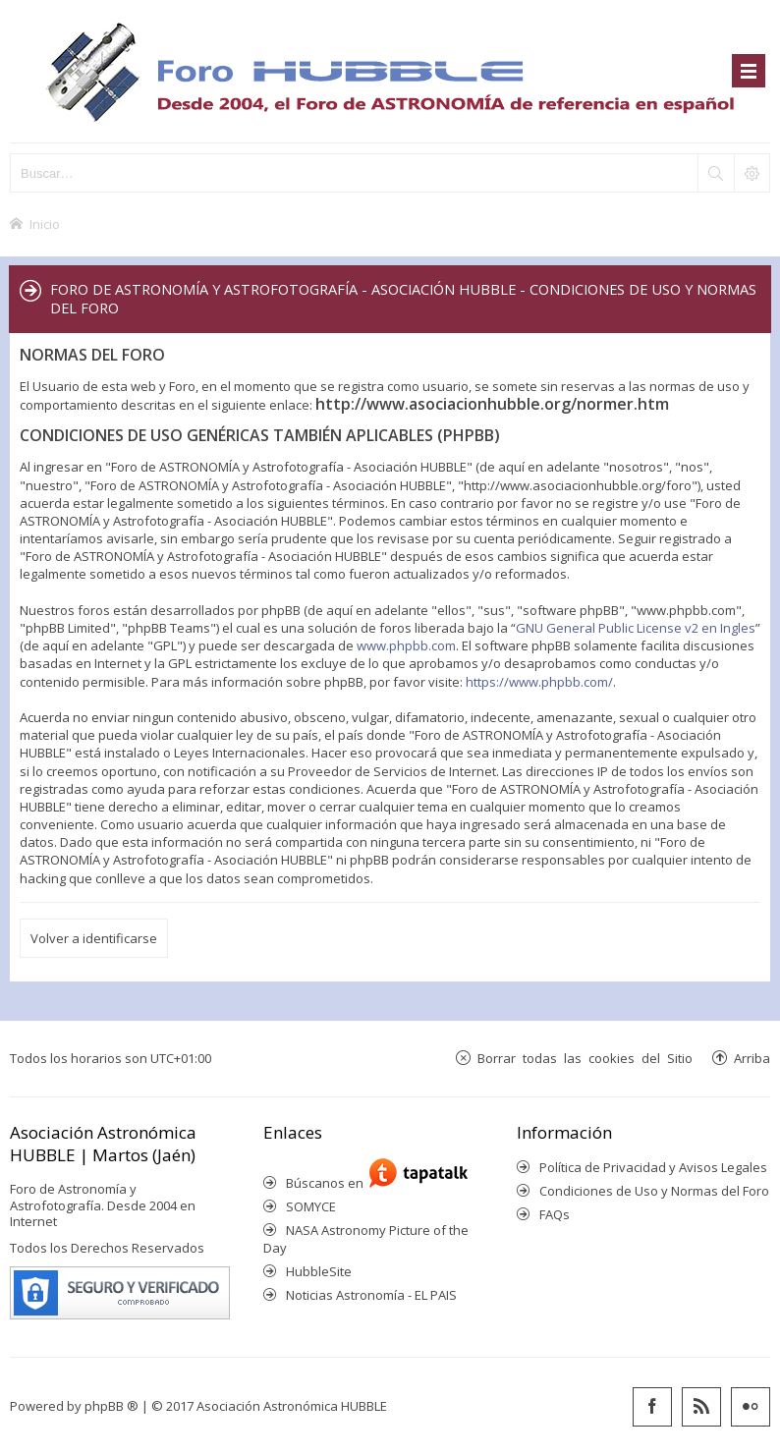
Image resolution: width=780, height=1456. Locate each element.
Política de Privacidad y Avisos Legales (653, 1167)
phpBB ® (111, 1406)
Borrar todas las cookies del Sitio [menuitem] (585, 1057)
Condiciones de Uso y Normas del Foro (654, 1191)
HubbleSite (319, 1271)
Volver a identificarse (93, 938)
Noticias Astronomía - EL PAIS (371, 1295)
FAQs (554, 1214)
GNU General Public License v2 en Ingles (635, 628)
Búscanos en (327, 1183)
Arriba (752, 1057)
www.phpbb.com (406, 645)
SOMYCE (311, 1206)
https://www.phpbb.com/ (539, 682)
